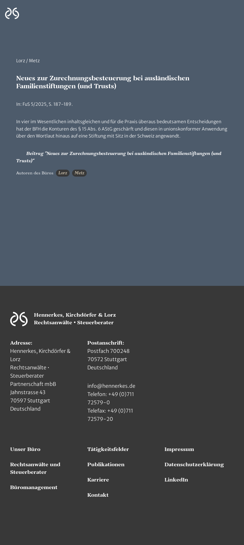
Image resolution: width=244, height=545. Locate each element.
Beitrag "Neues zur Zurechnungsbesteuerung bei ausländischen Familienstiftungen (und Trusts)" (118, 157)
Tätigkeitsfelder (108, 449)
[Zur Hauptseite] (12, 13)
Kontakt (98, 495)
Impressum (179, 449)
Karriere (98, 480)
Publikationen (106, 465)
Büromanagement (34, 487)
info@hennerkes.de (111, 386)
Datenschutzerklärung (194, 465)
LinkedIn (176, 480)
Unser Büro (25, 449)
